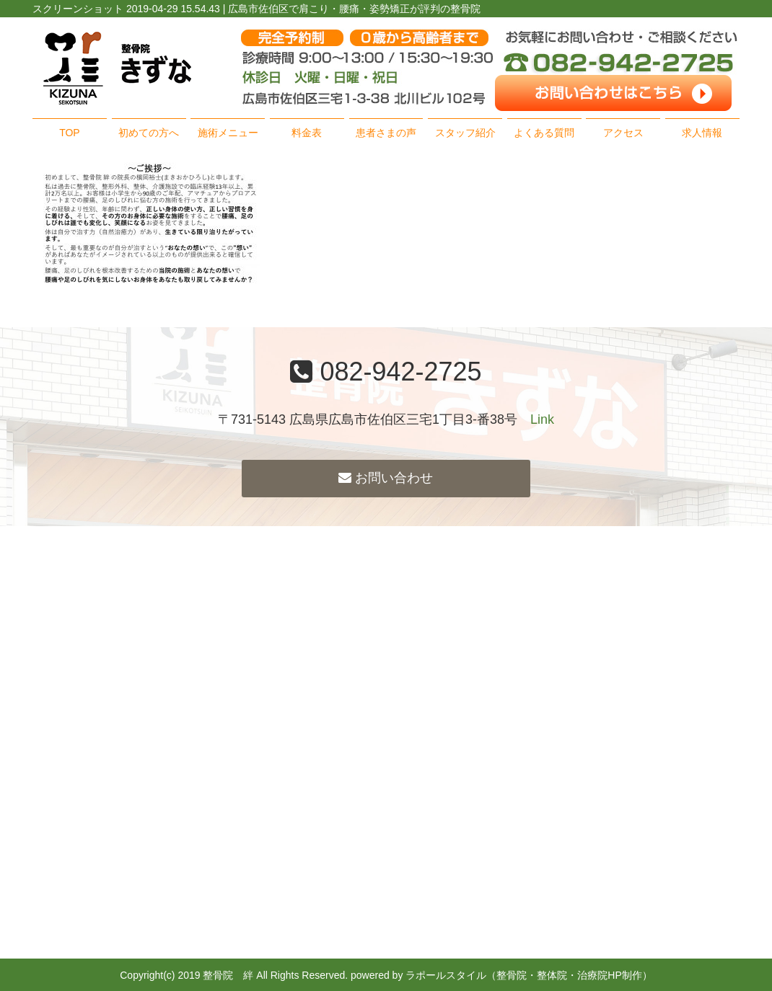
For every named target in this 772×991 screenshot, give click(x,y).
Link (542, 419)
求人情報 (702, 132)
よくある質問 (544, 132)
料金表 (306, 132)
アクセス (623, 132)
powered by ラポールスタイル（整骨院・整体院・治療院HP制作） (501, 975)
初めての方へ (148, 132)
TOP (69, 132)
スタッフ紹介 (465, 132)
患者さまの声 (386, 132)
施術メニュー (228, 132)
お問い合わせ (385, 478)
